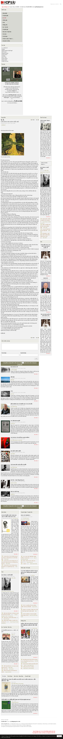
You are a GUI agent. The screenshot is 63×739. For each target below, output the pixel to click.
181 (17, 362)
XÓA (12, 391)
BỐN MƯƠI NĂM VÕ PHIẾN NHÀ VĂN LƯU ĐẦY (21, 403)
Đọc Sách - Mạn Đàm (18, 676)
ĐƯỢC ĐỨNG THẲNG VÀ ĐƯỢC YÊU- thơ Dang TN (45, 220)
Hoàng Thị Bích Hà (30, 562)
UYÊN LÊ (3, 125)
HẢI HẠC (13, 377)
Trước (33, 119)
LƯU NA (12, 393)
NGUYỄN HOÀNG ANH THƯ (16, 440)
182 (20, 362)
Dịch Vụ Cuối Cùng (15, 491)
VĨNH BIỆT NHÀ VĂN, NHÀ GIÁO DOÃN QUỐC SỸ (46, 246)
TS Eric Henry (20, 683)
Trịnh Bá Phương (31, 668)
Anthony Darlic (4, 59)
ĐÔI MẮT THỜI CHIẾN (16, 450)
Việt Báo (45, 327)
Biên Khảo (3, 512)
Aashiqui (3, 49)
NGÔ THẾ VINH (14, 406)
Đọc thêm (36, 388)
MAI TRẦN (25, 662)
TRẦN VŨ (25, 665)
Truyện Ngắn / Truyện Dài (26, 512)
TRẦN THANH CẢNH (33, 563)
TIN (41, 241)
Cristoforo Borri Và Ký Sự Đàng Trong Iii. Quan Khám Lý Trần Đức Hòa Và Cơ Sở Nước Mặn (9, 558)
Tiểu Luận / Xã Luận (25, 567)
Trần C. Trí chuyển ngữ (9, 616)
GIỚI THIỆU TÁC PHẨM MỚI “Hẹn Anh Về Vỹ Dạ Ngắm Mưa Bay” (16, 699)
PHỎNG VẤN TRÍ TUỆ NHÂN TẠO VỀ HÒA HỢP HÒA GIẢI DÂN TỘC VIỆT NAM (29, 625)
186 (30, 362)
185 (28, 362)
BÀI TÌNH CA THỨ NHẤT (7, 574)
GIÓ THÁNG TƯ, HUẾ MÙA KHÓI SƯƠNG (20, 437)
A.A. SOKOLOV (4, 47)
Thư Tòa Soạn (43, 117)
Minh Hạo (33, 575)
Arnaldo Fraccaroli (4, 61)
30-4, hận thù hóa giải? (15, 420)
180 (15, 362)
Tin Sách (4, 676)
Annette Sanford (4, 58)
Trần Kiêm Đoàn (34, 628)
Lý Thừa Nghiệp (14, 369)
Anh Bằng (3, 55)
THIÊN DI (13, 494)
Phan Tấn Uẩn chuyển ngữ (25, 519)
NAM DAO (13, 423)
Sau (36, 119)
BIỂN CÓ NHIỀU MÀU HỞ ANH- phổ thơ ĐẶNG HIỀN (45, 226)
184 (25, 362)
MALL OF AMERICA (25, 515)
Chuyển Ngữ (27, 676)
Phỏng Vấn (23, 620)
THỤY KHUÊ (6, 559)
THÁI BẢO (13, 453)
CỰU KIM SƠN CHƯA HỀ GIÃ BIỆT (18, 464)
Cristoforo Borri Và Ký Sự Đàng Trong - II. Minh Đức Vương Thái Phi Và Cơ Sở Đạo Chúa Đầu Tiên (9, 562)
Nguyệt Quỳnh (25, 668)
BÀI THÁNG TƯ (14, 366)
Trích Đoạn (9, 676)
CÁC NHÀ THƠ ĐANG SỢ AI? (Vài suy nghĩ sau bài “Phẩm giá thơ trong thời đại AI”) (29, 572)
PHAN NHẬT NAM (30, 665)
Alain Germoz (4, 51)
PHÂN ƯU (45, 278)
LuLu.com (19, 94)
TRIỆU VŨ (13, 634)
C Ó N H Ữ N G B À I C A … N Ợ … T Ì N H (9, 631)
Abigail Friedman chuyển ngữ (6, 50)
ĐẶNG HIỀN (10, 667)
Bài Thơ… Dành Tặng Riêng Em (17, 480)
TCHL (45, 259)
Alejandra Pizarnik (4, 53)
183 (22, 362)
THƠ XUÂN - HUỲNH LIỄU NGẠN (10, 617)
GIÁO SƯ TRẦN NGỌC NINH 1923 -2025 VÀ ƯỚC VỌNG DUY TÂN (8, 516)
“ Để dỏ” (24, 563)
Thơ (2, 571)
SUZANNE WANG (26, 518)
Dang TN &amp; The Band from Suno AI (7, 591)
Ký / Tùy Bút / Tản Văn (6, 627)
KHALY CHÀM (14, 482)
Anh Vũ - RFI (3, 57)
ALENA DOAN (4, 54)
